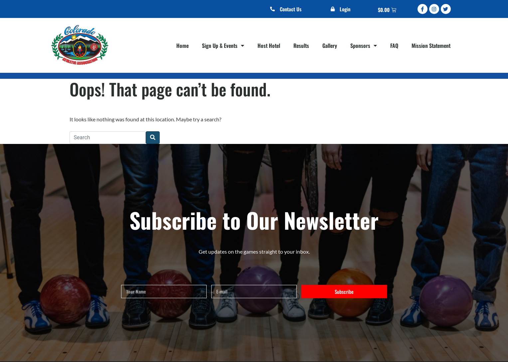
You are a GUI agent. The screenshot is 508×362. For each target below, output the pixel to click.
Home (182, 46)
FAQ (394, 46)
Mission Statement (431, 46)
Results (301, 46)
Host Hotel (268, 46)
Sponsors (363, 46)
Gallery (329, 46)
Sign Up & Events (223, 46)
